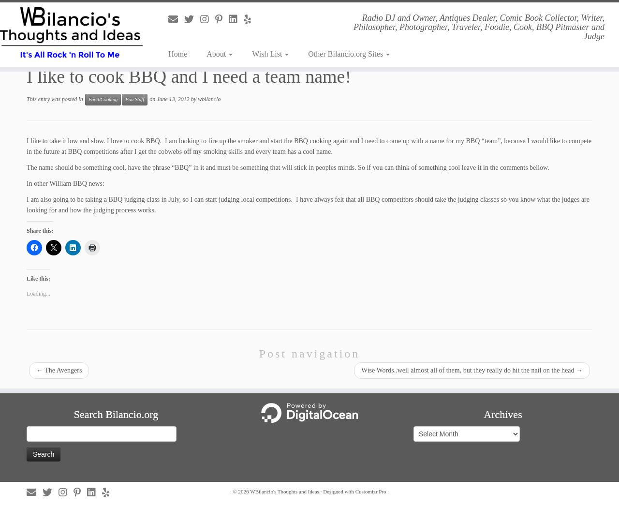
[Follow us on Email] (176, 19)
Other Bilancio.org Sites (349, 54)
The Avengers (59, 370)
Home (177, 54)
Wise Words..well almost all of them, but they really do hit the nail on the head (472, 370)
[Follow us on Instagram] (207, 19)
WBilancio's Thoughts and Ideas (284, 491)
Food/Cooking (103, 99)
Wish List (270, 54)
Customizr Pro (370, 491)
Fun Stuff (134, 99)
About (219, 54)
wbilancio (209, 99)
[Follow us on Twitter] (192, 19)
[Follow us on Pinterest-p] (222, 19)
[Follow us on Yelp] (250, 19)
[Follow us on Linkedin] (236, 19)
